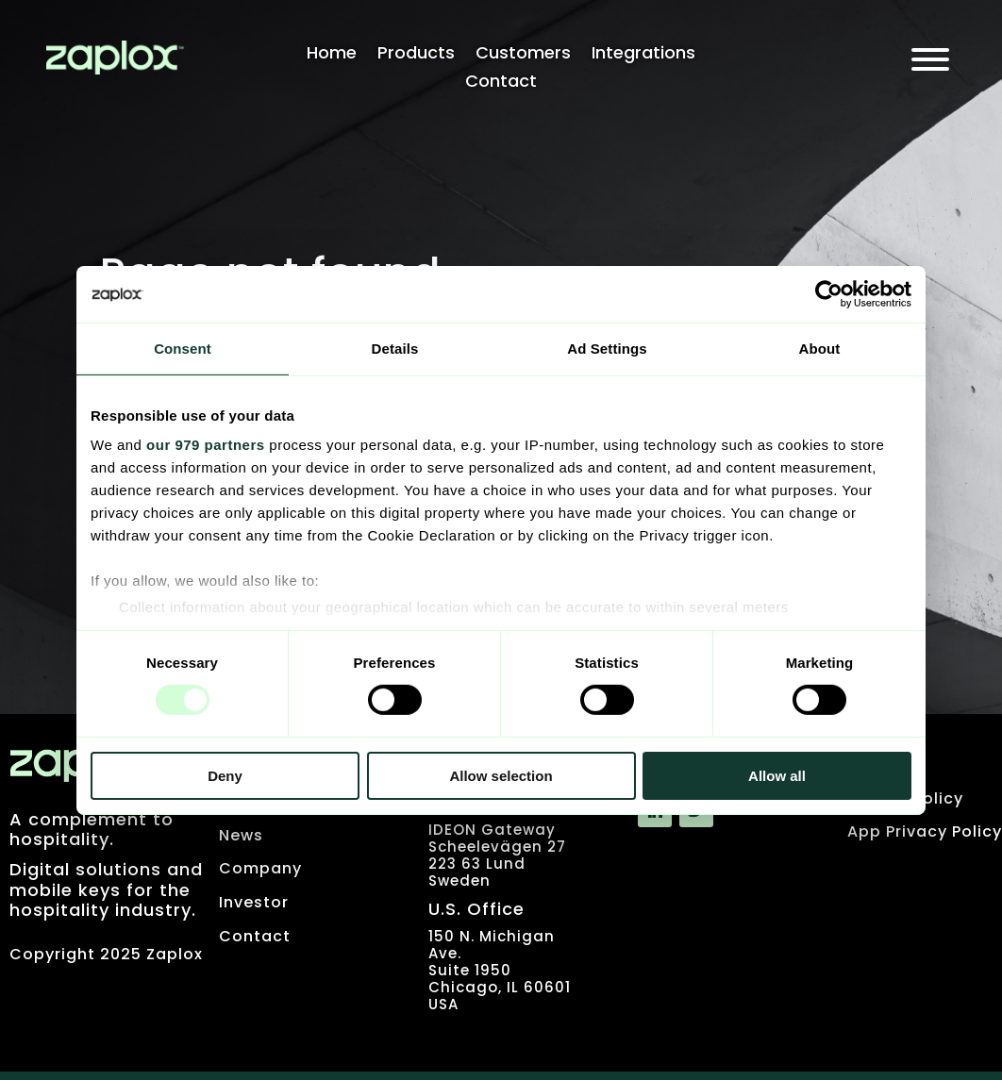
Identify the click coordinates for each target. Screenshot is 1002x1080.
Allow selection (500, 776)
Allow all (777, 776)
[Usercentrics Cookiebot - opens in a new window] (828, 293)
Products (416, 55)
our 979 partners (205, 445)
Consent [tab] (182, 348)
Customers (523, 55)
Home (332, 55)
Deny (225, 776)
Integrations (643, 55)
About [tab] (820, 348)
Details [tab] (395, 348)
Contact (501, 83)
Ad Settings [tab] (606, 348)
